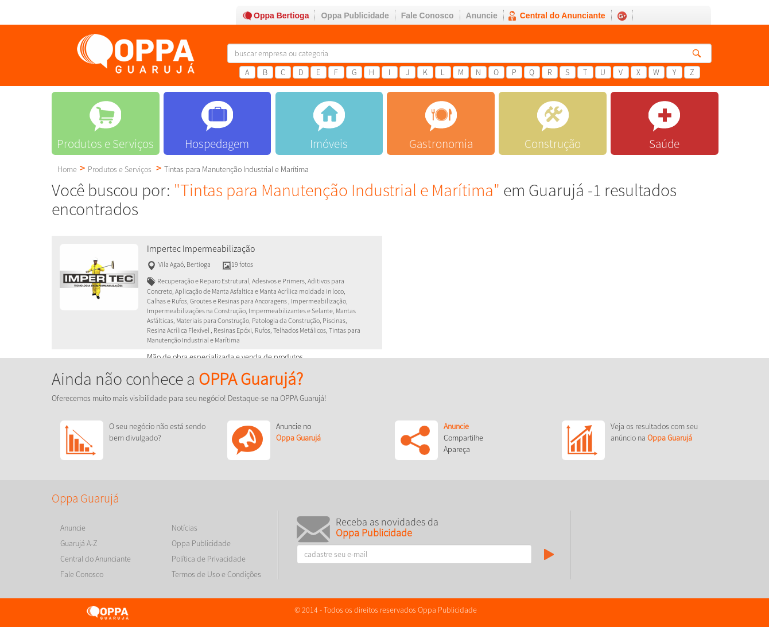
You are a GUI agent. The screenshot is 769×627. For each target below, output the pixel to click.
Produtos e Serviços (120, 169)
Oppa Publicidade (355, 15)
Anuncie (482, 15)
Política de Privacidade (209, 559)
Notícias (184, 528)
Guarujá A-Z (79, 543)
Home (67, 169)
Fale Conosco (427, 15)
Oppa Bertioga (281, 15)
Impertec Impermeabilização (201, 248)
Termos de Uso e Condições (216, 574)
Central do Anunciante (562, 15)
